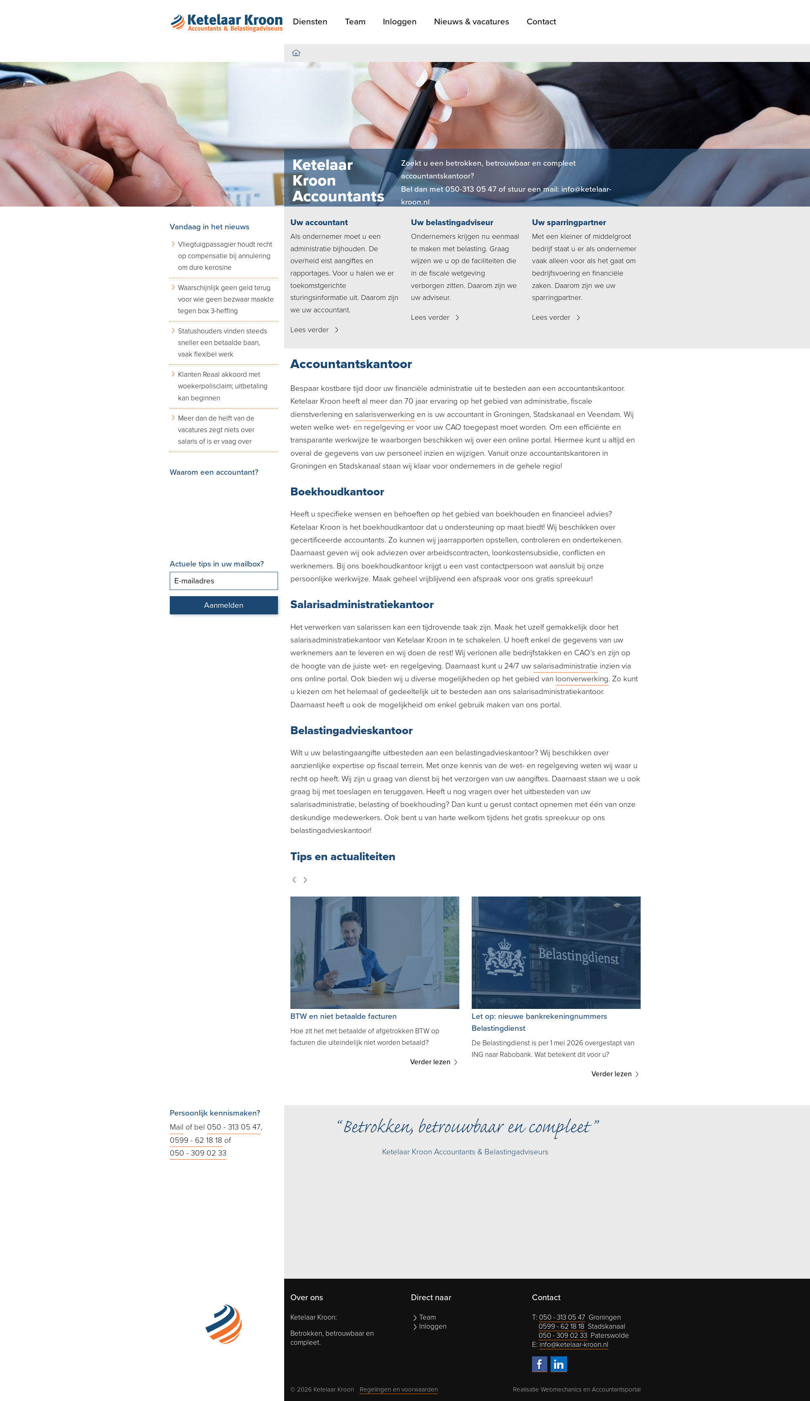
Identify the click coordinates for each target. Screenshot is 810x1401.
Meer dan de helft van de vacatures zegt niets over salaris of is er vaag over (216, 430)
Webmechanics (561, 1389)
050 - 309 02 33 (198, 1153)
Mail (176, 1127)
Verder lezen (431, 1062)
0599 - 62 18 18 (196, 1140)
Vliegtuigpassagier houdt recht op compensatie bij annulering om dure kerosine (225, 256)
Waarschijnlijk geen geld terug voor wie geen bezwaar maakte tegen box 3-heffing (226, 299)
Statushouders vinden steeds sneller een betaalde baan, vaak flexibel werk (222, 343)
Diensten (310, 22)
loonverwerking (582, 678)
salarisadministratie (565, 666)
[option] (405, 134)
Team (355, 22)
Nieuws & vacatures (471, 22)
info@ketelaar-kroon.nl (573, 1344)
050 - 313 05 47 (234, 1127)
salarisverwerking (385, 414)
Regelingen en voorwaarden (399, 1389)
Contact (541, 22)
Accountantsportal (616, 1389)
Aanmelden (223, 605)
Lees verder (309, 329)
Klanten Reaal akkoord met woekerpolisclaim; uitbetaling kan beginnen (223, 386)
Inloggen (400, 22)
